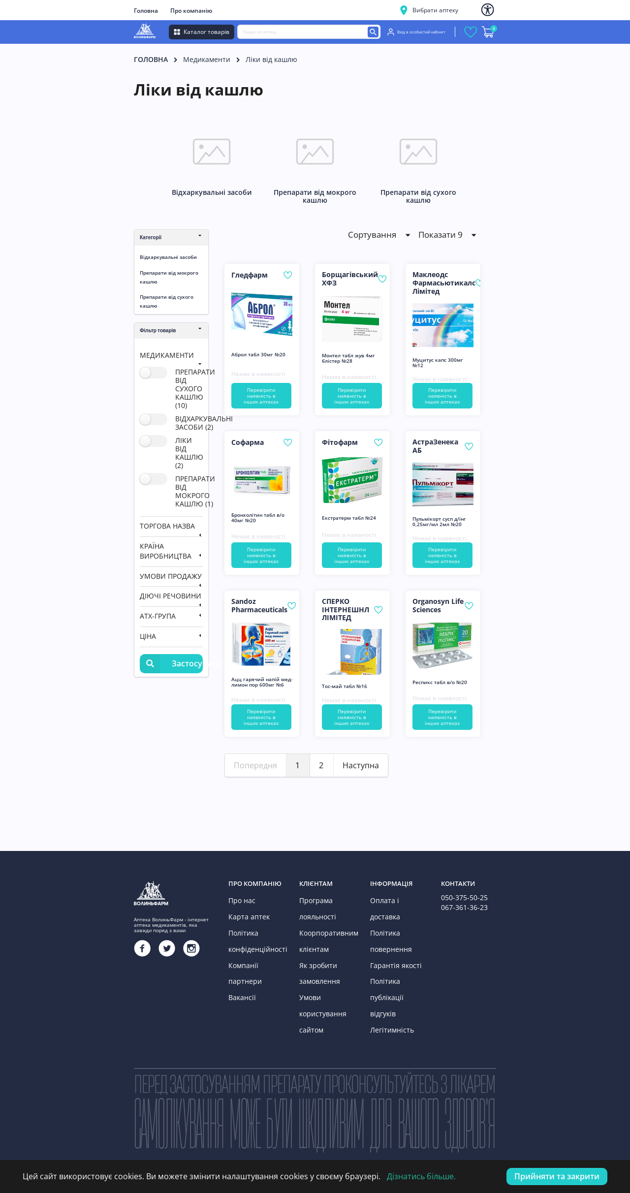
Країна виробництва (165, 551)
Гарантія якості (392, 940)
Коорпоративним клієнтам (324, 933)
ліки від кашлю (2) (189, 453)
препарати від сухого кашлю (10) (195, 388)
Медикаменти (206, 59)
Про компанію (191, 10)
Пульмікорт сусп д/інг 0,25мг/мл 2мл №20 (439, 521)
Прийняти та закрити (556, 1176)
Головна (146, 10)
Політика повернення (388, 920)
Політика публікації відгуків (395, 960)
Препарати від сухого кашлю (166, 301)
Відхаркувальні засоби (168, 256)
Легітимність (389, 981)
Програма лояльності (315, 906)
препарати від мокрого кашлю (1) (195, 491)
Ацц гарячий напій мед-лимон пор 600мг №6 (261, 682)
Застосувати (171, 663)
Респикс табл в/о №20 (439, 682)
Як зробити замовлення (317, 960)
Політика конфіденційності (254, 933)
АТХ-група (158, 616)
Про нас (240, 899)
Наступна (361, 765)
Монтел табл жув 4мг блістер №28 (348, 358)
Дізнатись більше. (421, 1176)
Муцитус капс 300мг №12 (437, 362)
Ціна (148, 636)
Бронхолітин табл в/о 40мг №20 (257, 517)
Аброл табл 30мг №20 (258, 354)
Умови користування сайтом (319, 994)
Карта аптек (245, 913)
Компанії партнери (255, 953)
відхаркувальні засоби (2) (204, 422)
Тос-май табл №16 (344, 686)
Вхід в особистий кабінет (416, 32)
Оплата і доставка (396, 899)
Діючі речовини (170, 595)
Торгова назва (167, 526)
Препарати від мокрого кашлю (169, 277)
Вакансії (240, 967)
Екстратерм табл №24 (349, 518)
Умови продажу (171, 576)
